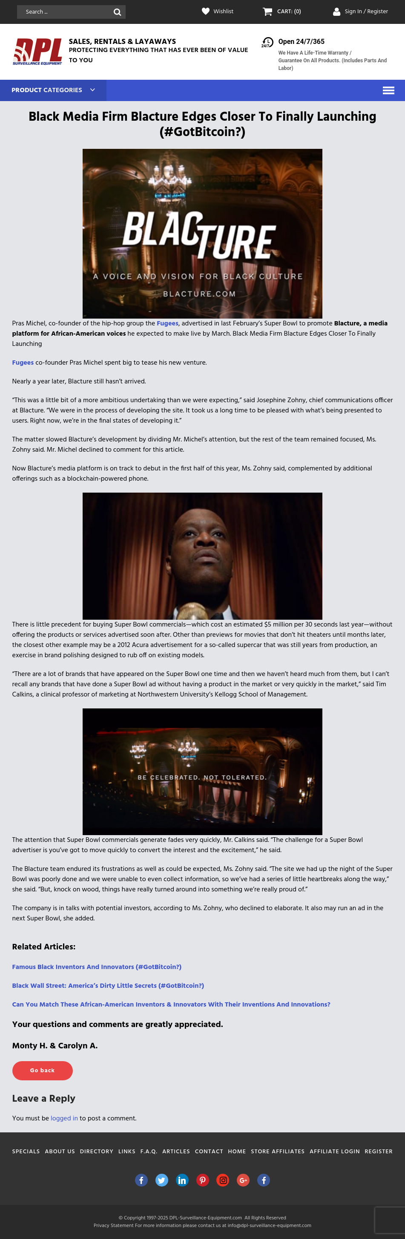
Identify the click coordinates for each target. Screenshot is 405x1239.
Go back (42, 1071)
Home (237, 1152)
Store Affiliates (278, 1152)
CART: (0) (289, 12)
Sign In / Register (366, 12)
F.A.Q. (149, 1152)
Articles (176, 1152)
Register (379, 1152)
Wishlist (223, 12)
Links (127, 1152)
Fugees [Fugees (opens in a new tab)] (167, 323)
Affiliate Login (335, 1152)
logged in (64, 1118)
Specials (26, 1152)
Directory (97, 1152)
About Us (60, 1152)
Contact (209, 1152)
